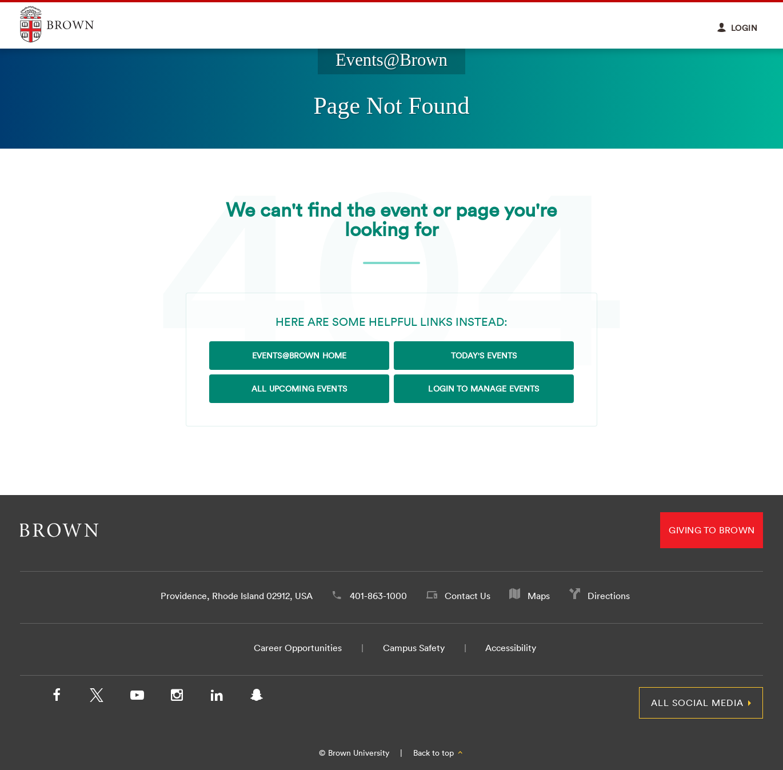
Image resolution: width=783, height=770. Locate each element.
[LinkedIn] (216, 697)
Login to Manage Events (483, 389)
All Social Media (697, 702)
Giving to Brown (711, 530)
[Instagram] (176, 697)
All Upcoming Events (299, 389)
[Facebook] (56, 697)
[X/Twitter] (96, 697)
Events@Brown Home (299, 355)
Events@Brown (391, 60)
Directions (609, 595)
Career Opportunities (298, 647)
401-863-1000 (378, 595)
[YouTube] (136, 697)
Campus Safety (414, 647)
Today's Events (484, 355)
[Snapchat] (256, 697)
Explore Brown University (70, 24)
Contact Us (467, 595)
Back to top (438, 753)
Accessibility (510, 647)
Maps (539, 595)
